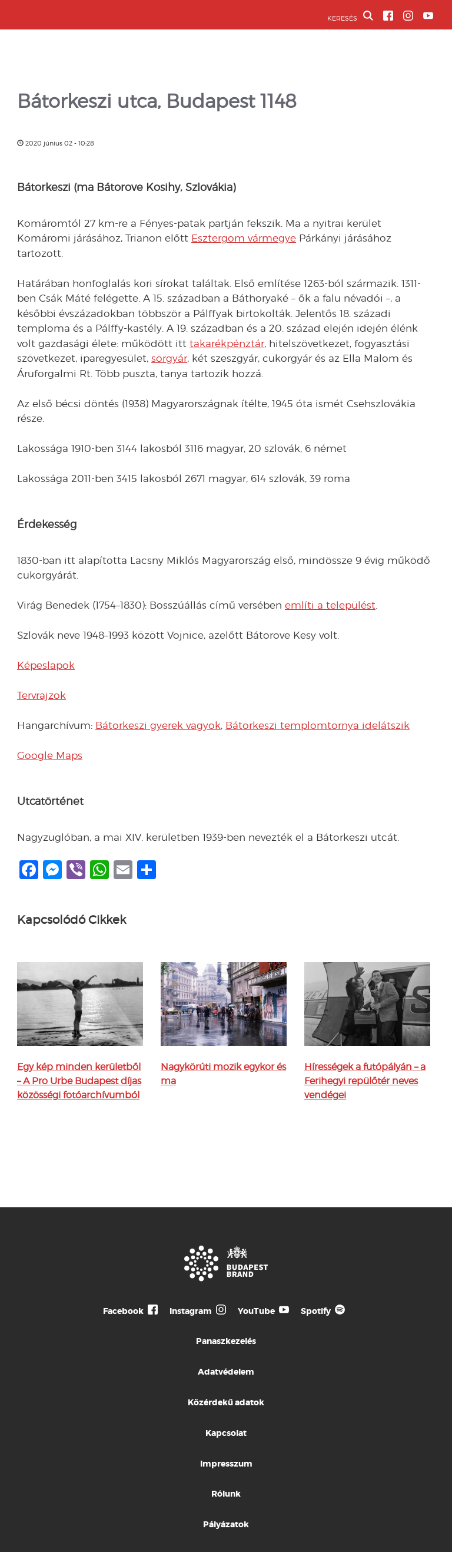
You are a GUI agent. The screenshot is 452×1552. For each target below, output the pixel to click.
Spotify (316, 1311)
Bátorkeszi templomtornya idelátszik (317, 725)
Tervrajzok (41, 695)
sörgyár (169, 358)
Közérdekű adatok (226, 1402)
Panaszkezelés (226, 1341)
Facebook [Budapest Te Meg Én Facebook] (123, 1311)
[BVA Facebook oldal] (388, 16)
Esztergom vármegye (243, 238)
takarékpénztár (227, 343)
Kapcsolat (226, 1433)
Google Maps (49, 755)
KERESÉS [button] (350, 16)
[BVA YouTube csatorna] (428, 16)
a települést (344, 605)
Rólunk (226, 1493)
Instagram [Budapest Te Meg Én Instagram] (191, 1311)
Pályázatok (226, 1524)
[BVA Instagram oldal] (408, 16)
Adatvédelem (226, 1371)
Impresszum (226, 1463)
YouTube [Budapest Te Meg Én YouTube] (256, 1311)
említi (299, 605)
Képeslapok (46, 665)
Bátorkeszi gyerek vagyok (158, 725)
